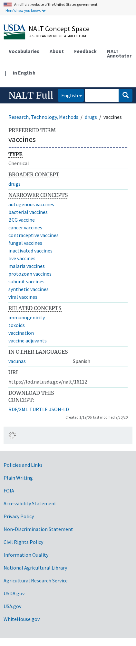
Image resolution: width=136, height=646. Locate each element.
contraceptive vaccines (33, 235)
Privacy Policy (19, 516)
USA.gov (12, 606)
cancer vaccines (25, 227)
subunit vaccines (26, 281)
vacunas (17, 361)
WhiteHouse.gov (22, 619)
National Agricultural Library (35, 567)
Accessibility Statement (30, 503)
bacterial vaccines (28, 212)
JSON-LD (59, 409)
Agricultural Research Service (36, 580)
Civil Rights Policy (23, 542)
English (68, 95)
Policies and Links (23, 465)
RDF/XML (18, 409)
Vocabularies (24, 51)
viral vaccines (22, 297)
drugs (91, 117)
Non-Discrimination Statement (38, 529)
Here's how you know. (23, 10)
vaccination (21, 333)
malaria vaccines (26, 266)
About (57, 51)
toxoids (16, 325)
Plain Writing (18, 477)
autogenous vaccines (31, 204)
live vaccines (21, 258)
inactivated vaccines (30, 250)
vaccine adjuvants (27, 340)
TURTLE (38, 409)
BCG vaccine (21, 220)
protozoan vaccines (30, 273)
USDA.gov (14, 593)
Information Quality (26, 555)
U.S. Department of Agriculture (58, 35)
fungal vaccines (25, 243)
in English (24, 72)
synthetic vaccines (28, 289)
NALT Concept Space (59, 28)
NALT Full (30, 95)
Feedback (85, 51)
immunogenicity (26, 317)
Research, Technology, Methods (43, 117)
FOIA (9, 490)
